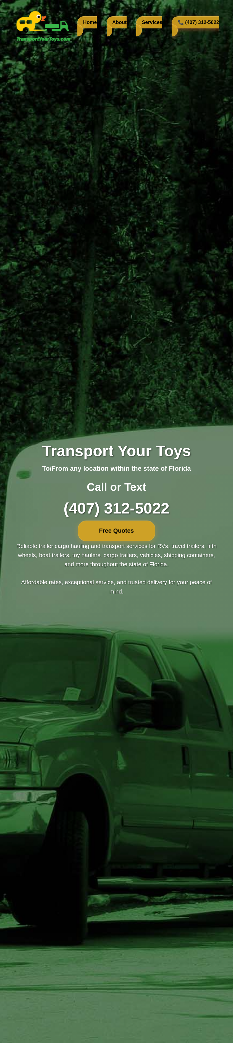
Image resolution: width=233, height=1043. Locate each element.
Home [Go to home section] (90, 22)
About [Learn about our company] (119, 22)
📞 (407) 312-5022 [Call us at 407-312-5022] (198, 22)
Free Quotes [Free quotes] (116, 530)
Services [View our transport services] (152, 22)
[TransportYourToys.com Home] (43, 26)
